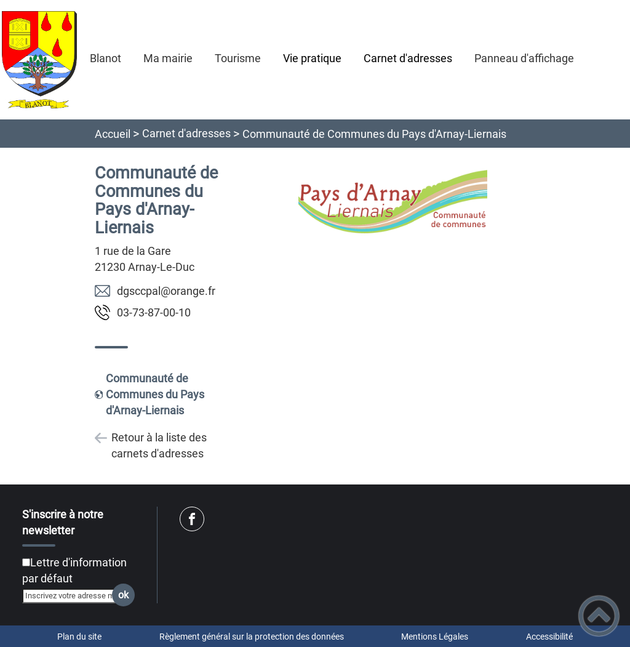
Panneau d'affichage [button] (524, 58)
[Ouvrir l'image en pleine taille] (392, 202)
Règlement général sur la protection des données (251, 636)
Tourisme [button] (238, 58)
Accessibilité (549, 636)
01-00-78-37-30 (154, 312)
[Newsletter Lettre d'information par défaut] (26, 562)
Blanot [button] (105, 58)
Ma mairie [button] (168, 58)
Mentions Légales (434, 636)
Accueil (112, 133)
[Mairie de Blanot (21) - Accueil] (39, 59)
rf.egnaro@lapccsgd (166, 290)
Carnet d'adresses (186, 133)
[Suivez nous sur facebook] (192, 519)
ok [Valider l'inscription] (123, 595)
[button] (599, 616)
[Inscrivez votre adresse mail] (73, 596)
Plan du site (79, 636)
